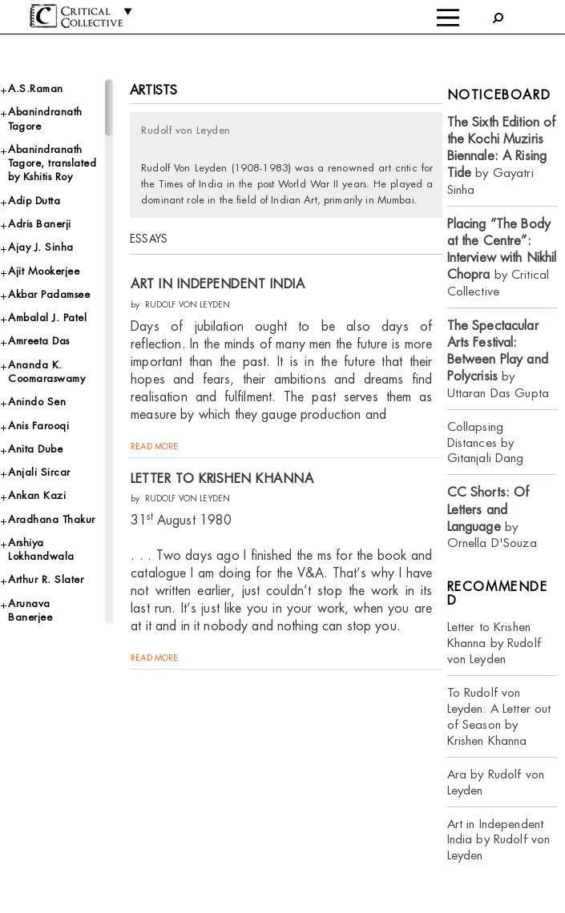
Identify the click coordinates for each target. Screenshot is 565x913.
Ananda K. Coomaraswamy (46, 371)
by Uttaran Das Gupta (498, 359)
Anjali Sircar (39, 472)
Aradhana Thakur (51, 519)
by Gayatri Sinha (501, 156)
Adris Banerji (39, 224)
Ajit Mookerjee (43, 271)
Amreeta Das (39, 341)
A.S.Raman (35, 88)
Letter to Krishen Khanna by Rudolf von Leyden (494, 642)
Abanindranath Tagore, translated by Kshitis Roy (52, 163)
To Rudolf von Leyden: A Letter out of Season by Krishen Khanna (499, 716)
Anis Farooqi (38, 425)
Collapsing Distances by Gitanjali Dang (485, 442)
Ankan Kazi (37, 495)
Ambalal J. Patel (47, 317)
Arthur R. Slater (45, 579)
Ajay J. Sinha (41, 247)
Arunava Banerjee (30, 610)
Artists (153, 90)
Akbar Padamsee (49, 294)
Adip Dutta (34, 200)
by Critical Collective (502, 257)
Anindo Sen (37, 401)
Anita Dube (35, 449)
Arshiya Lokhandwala (41, 549)
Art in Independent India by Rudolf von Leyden (499, 839)
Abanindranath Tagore (45, 118)
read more (154, 446)
